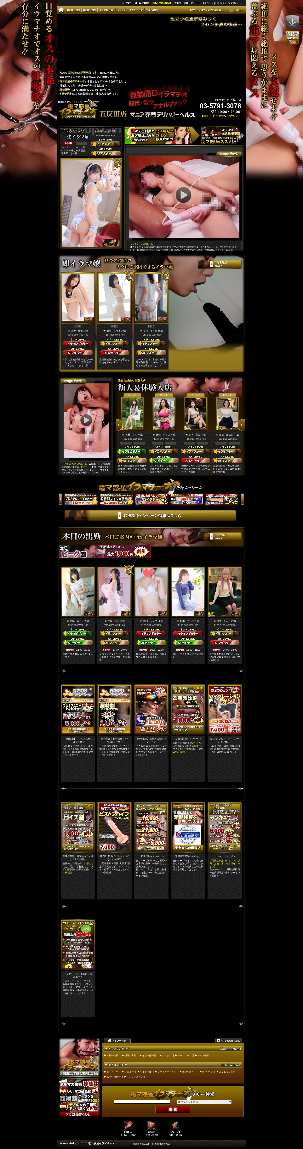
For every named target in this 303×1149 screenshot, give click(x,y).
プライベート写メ (166, 1071)
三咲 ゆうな (163, 434)
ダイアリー (112, 1071)
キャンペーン (185, 1055)
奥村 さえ (131, 434)
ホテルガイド (189, 1071)
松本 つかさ (187, 621)
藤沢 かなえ (226, 434)
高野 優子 (77, 330)
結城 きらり (77, 621)
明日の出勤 (130, 1055)
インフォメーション (137, 1076)
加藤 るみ (104, 131)
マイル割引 (203, 1055)
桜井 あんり (224, 621)
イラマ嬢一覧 (149, 1055)
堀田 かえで (150, 621)
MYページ (207, 1071)
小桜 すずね (150, 330)
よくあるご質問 (227, 1071)
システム (166, 1055)
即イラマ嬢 (146, 1071)
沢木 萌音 (194, 434)
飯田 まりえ (114, 330)
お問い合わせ (114, 1076)
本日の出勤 (112, 1055)
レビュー (129, 1071)
